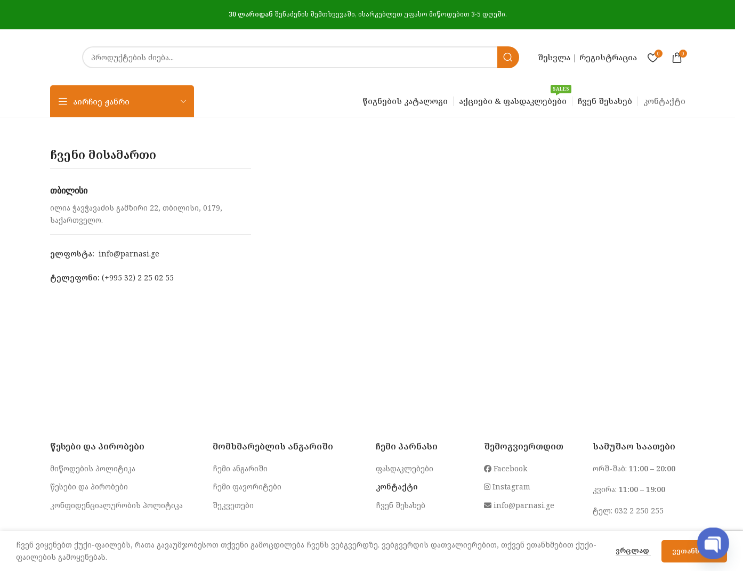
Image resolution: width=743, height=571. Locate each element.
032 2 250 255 (639, 510)
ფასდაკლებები (404, 468)
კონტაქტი (397, 486)
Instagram (507, 486)
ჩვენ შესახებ (400, 505)
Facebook (505, 468)
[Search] (300, 57)
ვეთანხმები (694, 551)
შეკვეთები (233, 505)
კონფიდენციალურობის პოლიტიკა (116, 505)
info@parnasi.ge (129, 253)
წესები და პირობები (89, 486)
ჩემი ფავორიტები (247, 486)
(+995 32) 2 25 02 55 (138, 277)
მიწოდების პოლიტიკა (92, 468)
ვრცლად (633, 550)
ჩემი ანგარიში (240, 468)
